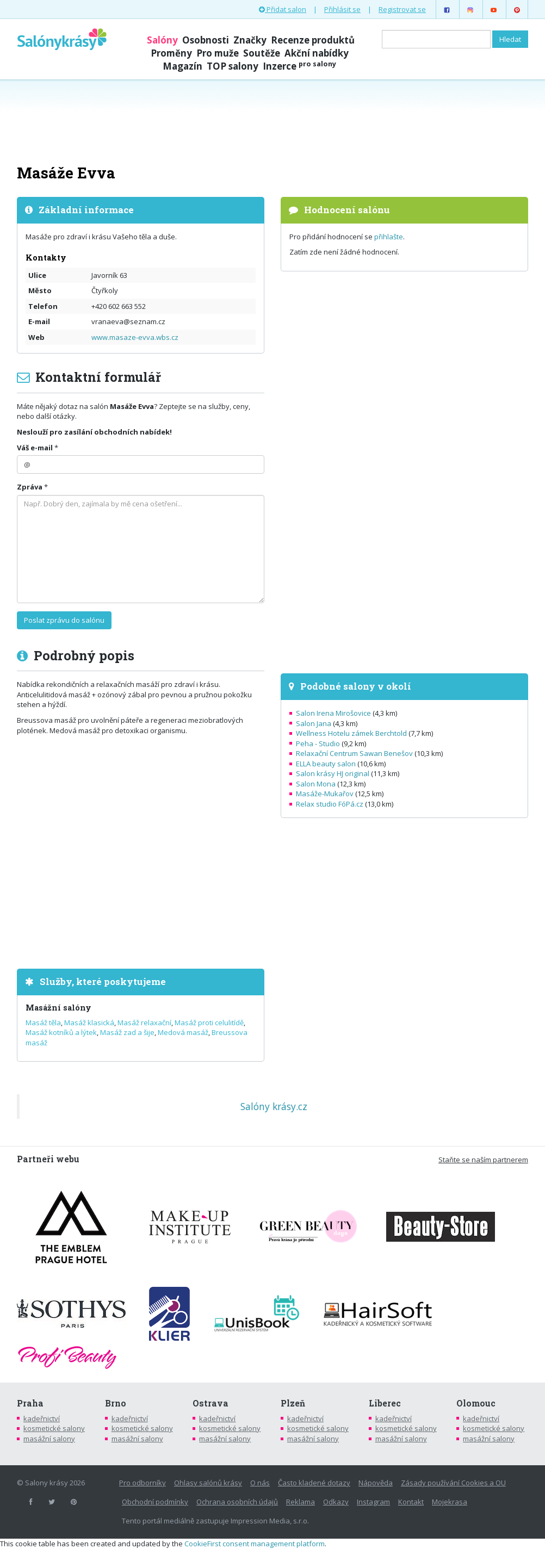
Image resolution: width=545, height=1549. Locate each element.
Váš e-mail (35, 448)
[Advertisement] (272, 120)
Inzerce (299, 66)
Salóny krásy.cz (273, 1106)
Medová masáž (183, 1032)
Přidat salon (282, 9)
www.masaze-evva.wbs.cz (134, 337)
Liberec (385, 1403)
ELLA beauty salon (326, 764)
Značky (250, 40)
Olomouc (476, 1403)
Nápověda (375, 1483)
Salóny (162, 40)
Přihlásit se (342, 9)
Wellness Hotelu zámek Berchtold (351, 733)
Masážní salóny (58, 1007)
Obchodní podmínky (155, 1502)
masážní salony (49, 1438)
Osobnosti (205, 40)
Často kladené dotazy (314, 1483)
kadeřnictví (41, 1418)
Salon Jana (313, 723)
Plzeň (293, 1403)
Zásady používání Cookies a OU (453, 1483)
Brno (115, 1403)
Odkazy (336, 1502)
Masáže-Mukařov (325, 793)
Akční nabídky (316, 53)
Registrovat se (402, 9)
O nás (260, 1483)
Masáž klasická (89, 1022)
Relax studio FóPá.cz (329, 804)
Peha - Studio (318, 743)
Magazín (182, 66)
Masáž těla (43, 1022)
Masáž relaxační (144, 1022)
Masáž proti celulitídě (209, 1022)
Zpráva (29, 487)
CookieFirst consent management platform (254, 1543)
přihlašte (388, 236)
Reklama (300, 1502)
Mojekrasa (449, 1502)
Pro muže (217, 53)
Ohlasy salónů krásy (208, 1483)
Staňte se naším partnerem (483, 1159)
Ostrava (210, 1403)
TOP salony (232, 66)
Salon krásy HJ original (332, 773)
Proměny (171, 53)
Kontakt (411, 1502)
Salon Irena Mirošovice (333, 713)
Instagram (373, 1502)
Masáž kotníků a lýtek (61, 1032)
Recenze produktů (313, 40)
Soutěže (261, 53)
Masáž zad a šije (127, 1032)
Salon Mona (316, 784)
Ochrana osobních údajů (237, 1502)
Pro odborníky (142, 1483)
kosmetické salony (54, 1428)
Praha (30, 1403)
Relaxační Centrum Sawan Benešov (354, 753)
